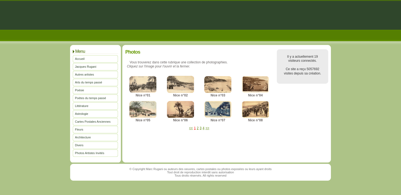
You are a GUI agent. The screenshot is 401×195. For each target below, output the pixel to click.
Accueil (79, 58)
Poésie (79, 90)
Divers (79, 145)
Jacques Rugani (85, 66)
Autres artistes (84, 74)
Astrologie (81, 113)
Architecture (83, 137)
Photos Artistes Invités (89, 153)
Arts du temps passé (88, 82)
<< (191, 128)
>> (207, 128)
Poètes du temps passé (90, 98)
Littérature (81, 106)
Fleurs (79, 129)
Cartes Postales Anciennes (92, 121)
